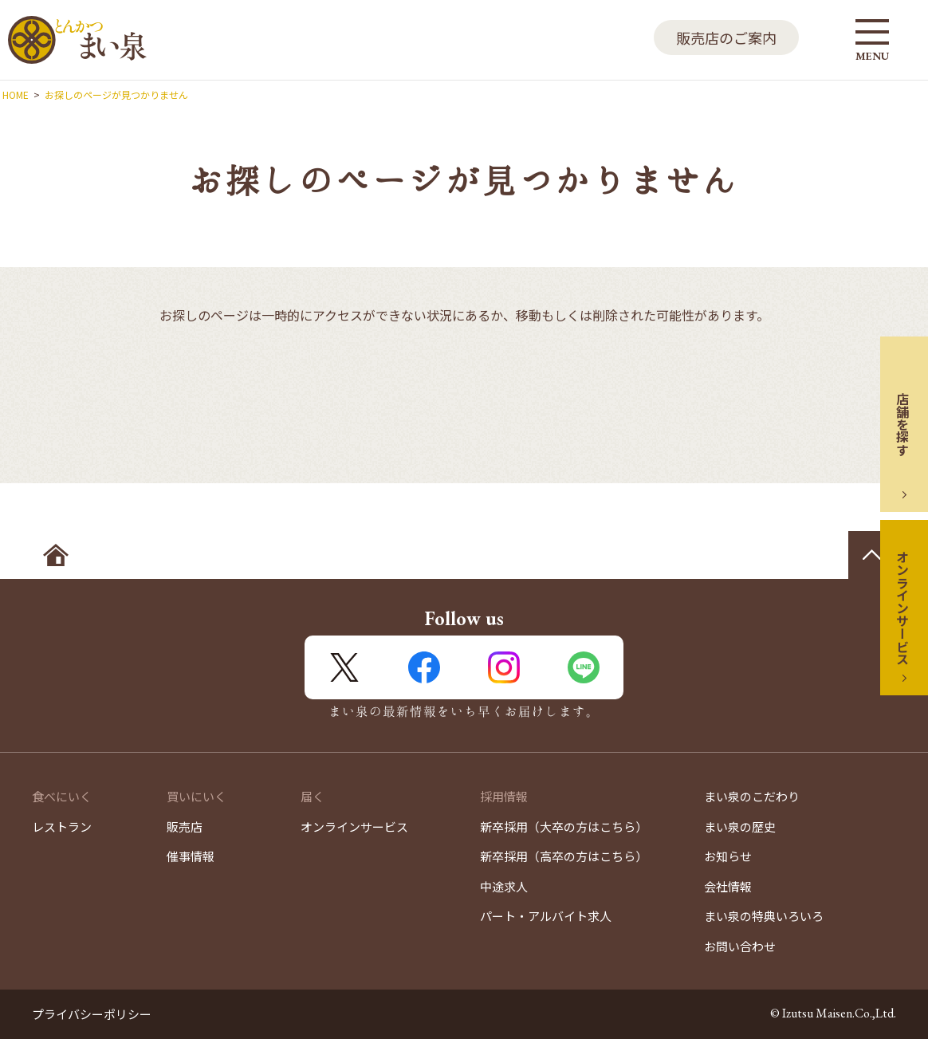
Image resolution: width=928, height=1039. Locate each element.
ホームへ (56, 555)
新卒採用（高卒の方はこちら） (563, 856)
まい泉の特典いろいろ (764, 915)
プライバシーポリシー (91, 1014)
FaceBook (424, 667)
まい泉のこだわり (752, 796)
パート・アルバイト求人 (545, 915)
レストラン (62, 826)
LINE (584, 667)
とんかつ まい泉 (77, 40)
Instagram (504, 667)
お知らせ (728, 856)
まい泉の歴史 (740, 826)
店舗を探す (902, 424)
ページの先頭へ (872, 555)
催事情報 (190, 856)
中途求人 (504, 886)
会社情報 (728, 886)
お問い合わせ (740, 946)
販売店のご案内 (726, 37)
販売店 (185, 826)
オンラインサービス (902, 607)
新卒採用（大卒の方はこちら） (563, 826)
